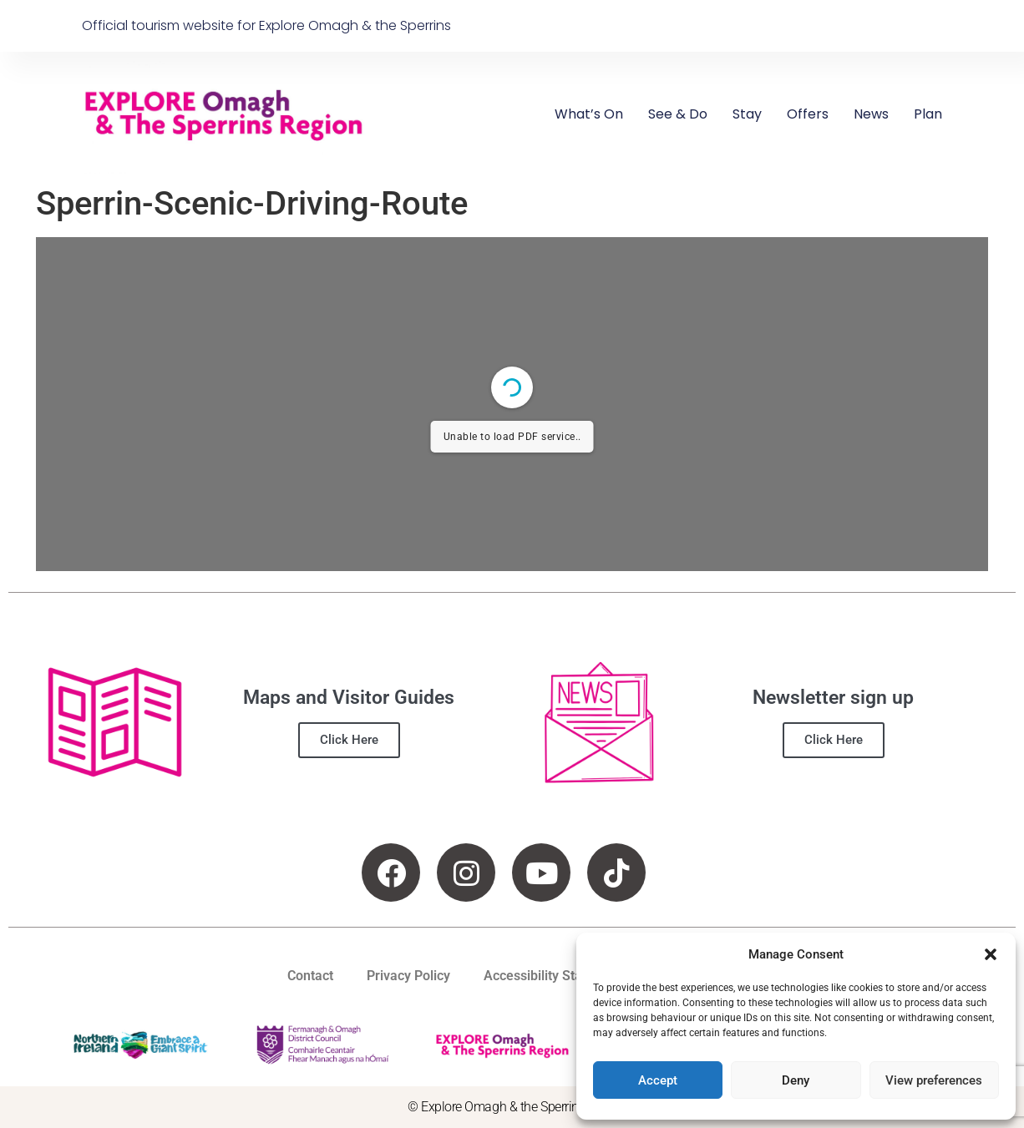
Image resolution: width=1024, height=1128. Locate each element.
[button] (990, 954)
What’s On (589, 114)
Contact (310, 976)
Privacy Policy (408, 976)
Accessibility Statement (554, 976)
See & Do (677, 114)
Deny (795, 1080)
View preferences (933, 1080)
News (871, 114)
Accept (657, 1080)
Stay (747, 114)
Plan (928, 114)
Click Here (349, 739)
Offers (808, 114)
